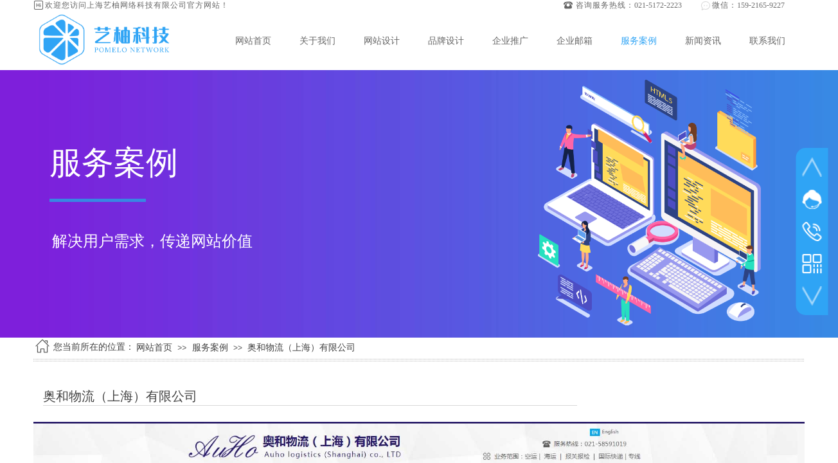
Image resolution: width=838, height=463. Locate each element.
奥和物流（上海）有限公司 (301, 347)
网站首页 (253, 40)
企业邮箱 (575, 40)
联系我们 (767, 40)
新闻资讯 (703, 40)
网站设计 (382, 40)
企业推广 (510, 40)
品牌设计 (446, 40)
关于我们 (317, 40)
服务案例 (639, 40)
